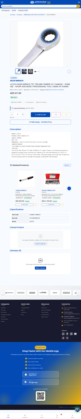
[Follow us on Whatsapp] (63, 340)
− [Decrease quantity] (12, 116)
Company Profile (25, 314)
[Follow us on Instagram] (72, 340)
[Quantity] (17, 116)
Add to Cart (40, 116)
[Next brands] (78, 298)
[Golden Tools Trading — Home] (40, 2)
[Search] (38, 6)
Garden (3, 328)
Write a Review (40, 273)
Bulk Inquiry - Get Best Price (40, 124)
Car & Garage (4, 325)
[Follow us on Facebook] (68, 340)
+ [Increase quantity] (22, 116)
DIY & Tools (4, 318)
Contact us (24, 318)
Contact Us (44, 314)
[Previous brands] (3, 298)
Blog (22, 321)
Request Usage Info (40, 247)
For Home (3, 316)
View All (67, 167)
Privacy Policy (45, 318)
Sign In (23, 316)
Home (12, 14)
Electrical (3, 323)
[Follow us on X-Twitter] (68, 344)
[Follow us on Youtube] (76, 340)
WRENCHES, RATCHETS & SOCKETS (34, 14)
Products (19, 14)
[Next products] (69, 191)
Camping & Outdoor (6, 321)
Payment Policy (45, 321)
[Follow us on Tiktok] (63, 344)
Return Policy (44, 323)
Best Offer (3, 314)
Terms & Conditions (46, 316)
